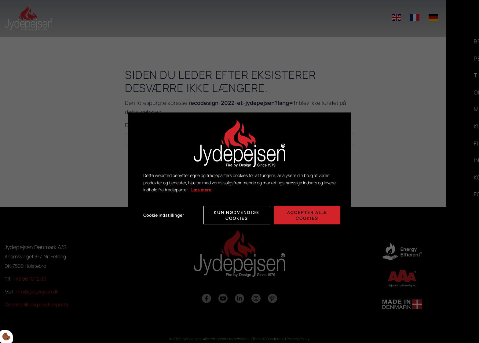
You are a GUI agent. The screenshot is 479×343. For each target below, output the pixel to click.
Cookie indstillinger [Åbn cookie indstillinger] (163, 215)
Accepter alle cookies (307, 215)
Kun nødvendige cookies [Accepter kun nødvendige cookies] (236, 215)
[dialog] (239, 171)
